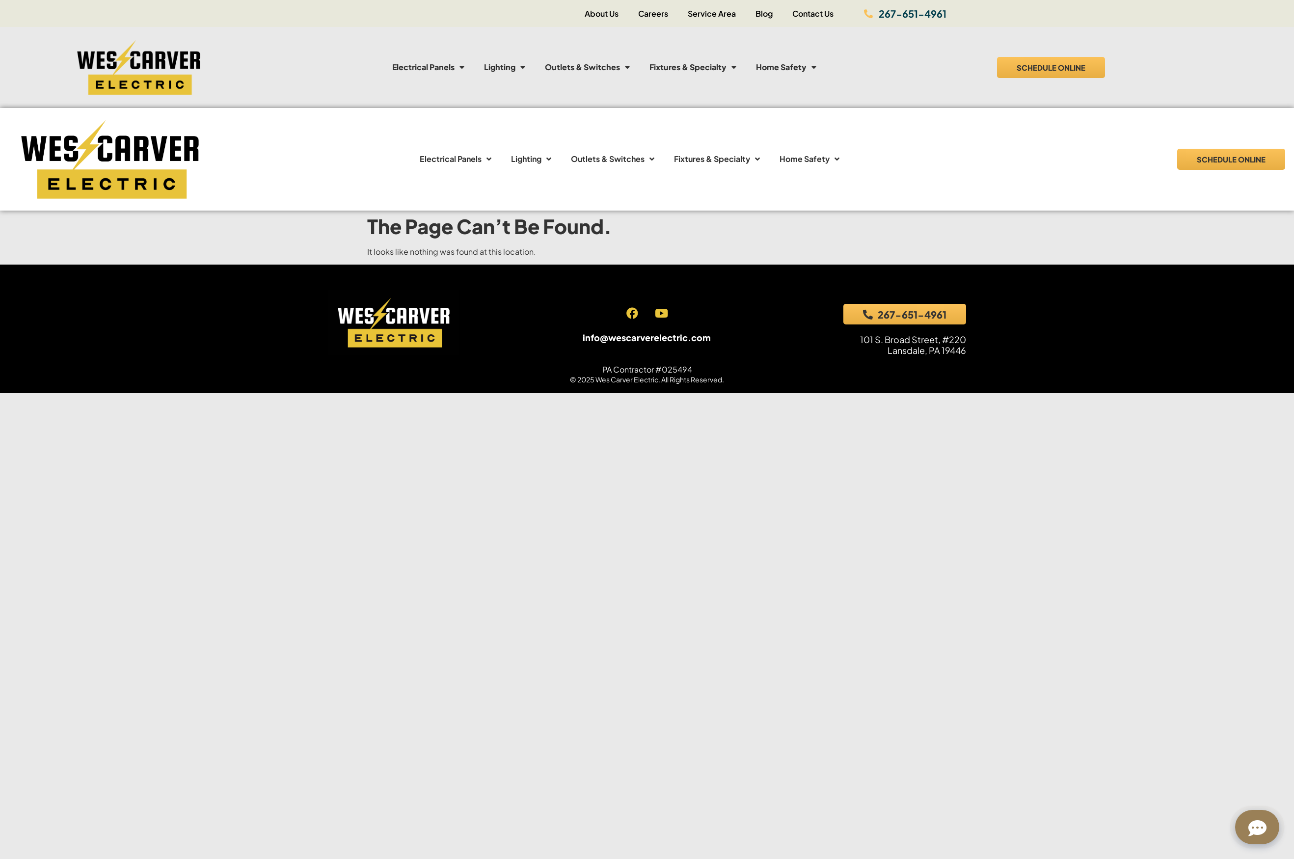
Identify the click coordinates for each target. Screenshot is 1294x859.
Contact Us (813, 13)
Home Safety (786, 67)
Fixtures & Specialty (692, 67)
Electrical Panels (428, 67)
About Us (602, 13)
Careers (653, 13)
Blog (764, 13)
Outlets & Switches (587, 67)
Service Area (712, 13)
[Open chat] (1257, 827)
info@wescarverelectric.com (647, 337)
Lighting (504, 67)
